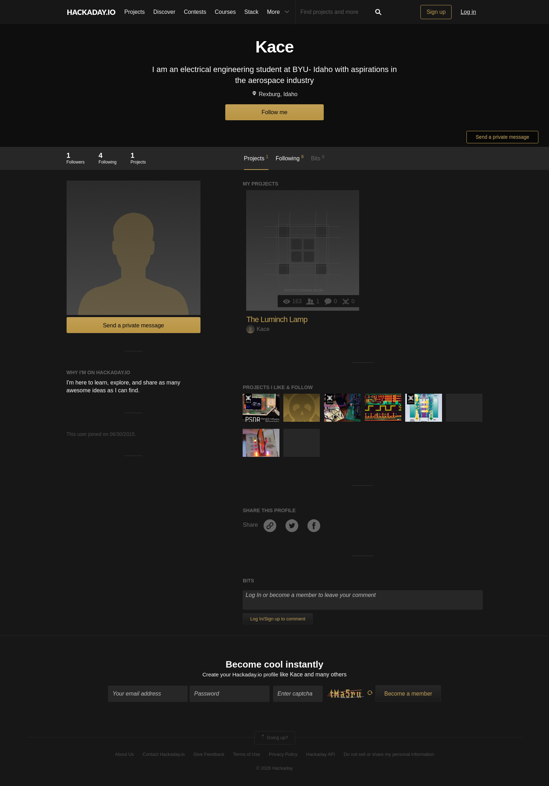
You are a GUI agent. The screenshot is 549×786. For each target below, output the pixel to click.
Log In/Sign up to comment (277, 618)
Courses (225, 12)
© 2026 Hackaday (274, 768)
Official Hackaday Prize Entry (248, 399)
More (280, 12)
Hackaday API (320, 755)
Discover (164, 12)
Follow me (275, 112)
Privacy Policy (283, 755)
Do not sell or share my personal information (389, 755)
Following (290, 157)
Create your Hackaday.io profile (240, 675)
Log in (468, 12)
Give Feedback (208, 755)
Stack (251, 12)
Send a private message (502, 137)
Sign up (436, 12)
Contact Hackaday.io (164, 755)
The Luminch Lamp (276, 319)
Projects (134, 12)
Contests (195, 12)
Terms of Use (246, 755)
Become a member (408, 694)
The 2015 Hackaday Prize (410, 399)
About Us (124, 755)
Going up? (274, 738)
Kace (257, 329)
